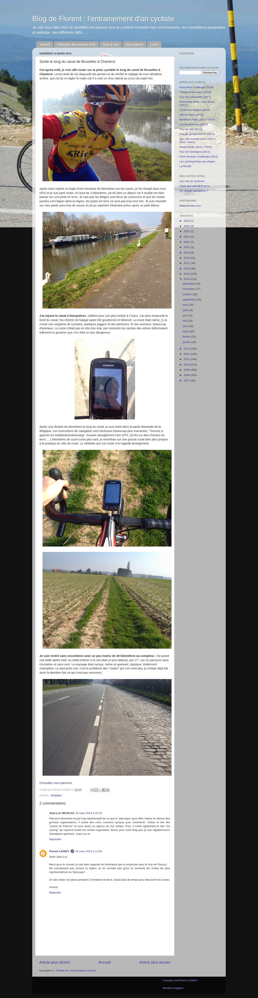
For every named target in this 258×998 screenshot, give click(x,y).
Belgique (56, 795)
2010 (187, 364)
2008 (187, 375)
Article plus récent (54, 962)
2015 (187, 273)
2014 (187, 279)
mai (185, 320)
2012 (187, 353)
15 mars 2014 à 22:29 (88, 813)
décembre (189, 283)
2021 (187, 241)
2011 (187, 359)
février (187, 336)
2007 (187, 380)
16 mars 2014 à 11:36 (88, 851)
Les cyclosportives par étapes (197, 161)
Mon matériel (134, 44)
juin (185, 315)
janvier (187, 342)
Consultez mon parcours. (56, 783)
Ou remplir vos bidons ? (193, 190)
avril (185, 326)
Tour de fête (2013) (190, 129)
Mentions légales (173, 988)
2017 (187, 263)
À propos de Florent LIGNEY (180, 980)
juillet (186, 310)
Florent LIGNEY (59, 851)
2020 (187, 247)
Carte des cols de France (194, 185)
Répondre (55, 839)
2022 (187, 236)
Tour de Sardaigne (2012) (194, 151)
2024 (187, 226)
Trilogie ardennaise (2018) (195, 92)
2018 (187, 257)
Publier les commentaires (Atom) (76, 970)
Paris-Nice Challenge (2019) (196, 87)
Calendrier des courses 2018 (76, 44)
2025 (187, 220)
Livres (154, 44)
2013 (187, 348)
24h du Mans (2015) (191, 114)
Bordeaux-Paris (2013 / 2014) (197, 119)
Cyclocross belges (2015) (194, 109)
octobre (187, 294)
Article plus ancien (154, 962)
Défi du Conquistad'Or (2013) (197, 134)
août (186, 304)
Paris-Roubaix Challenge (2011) (198, 156)
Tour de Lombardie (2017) (195, 96)
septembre (189, 299)
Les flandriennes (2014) (193, 124)
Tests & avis (110, 44)
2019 (187, 252)
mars (186, 331)
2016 (187, 268)
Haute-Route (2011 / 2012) (195, 146)
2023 (187, 231)
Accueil (45, 44)
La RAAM (185, 166)
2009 (187, 369)
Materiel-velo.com (190, 205)
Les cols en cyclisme (191, 181)
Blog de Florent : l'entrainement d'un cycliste (103, 18)
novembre (189, 288)
